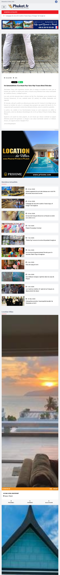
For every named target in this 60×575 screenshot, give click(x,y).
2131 (15, 78)
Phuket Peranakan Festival (41, 227)
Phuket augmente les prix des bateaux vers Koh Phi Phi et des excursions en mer (41, 191)
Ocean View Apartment (11, 493)
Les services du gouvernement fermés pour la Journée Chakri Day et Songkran (41, 252)
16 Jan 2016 (8, 78)
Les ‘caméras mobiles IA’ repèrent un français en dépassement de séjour (41, 289)
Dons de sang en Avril (41, 263)
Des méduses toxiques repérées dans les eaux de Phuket (41, 277)
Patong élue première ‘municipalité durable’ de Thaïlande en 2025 (41, 301)
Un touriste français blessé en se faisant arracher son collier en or (41, 216)
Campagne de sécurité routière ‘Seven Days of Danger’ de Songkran (25, 16)
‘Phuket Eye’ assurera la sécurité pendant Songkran (41, 239)
